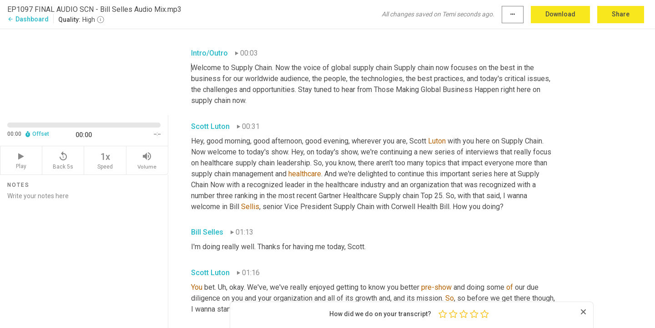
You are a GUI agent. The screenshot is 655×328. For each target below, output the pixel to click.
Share (621, 14)
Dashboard (28, 19)
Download (560, 14)
